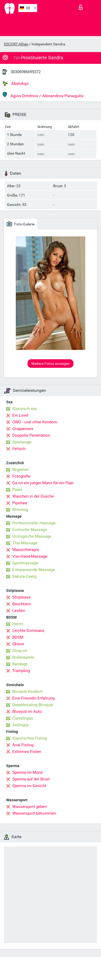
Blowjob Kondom (27, 691)
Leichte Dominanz (28, 630)
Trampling (21, 670)
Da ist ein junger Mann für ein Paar (42, 483)
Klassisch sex (24, 408)
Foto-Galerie (20, 223)
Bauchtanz (21, 603)
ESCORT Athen (16, 44)
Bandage (20, 664)
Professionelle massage (34, 523)
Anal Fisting (22, 745)
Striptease (21, 597)
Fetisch (18, 448)
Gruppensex (22, 428)
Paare (17, 489)
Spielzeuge (22, 442)
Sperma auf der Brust (31, 779)
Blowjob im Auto (27, 711)
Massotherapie (25, 549)
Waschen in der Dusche (33, 496)
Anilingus (20, 724)
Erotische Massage (29, 529)
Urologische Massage (31, 536)
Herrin (17, 624)
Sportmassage (25, 563)
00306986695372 (26, 71)
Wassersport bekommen (34, 813)
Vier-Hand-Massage (29, 556)
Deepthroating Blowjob (32, 704)
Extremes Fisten (26, 751)
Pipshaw (19, 503)
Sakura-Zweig (24, 576)
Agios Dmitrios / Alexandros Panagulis (43, 95)
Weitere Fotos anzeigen (50, 363)
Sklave (18, 644)
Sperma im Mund (27, 772)
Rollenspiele (23, 657)
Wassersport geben (29, 806)
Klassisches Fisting (29, 738)
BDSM (17, 637)
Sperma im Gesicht (29, 785)
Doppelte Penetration (31, 435)
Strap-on (19, 650)
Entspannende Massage (33, 569)
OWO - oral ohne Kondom (34, 422)
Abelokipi (16, 83)
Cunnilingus (22, 718)
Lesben (18, 610)
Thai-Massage (24, 543)
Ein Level (20, 415)
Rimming (20, 509)
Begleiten (20, 469)
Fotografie (21, 476)
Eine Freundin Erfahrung (33, 698)
